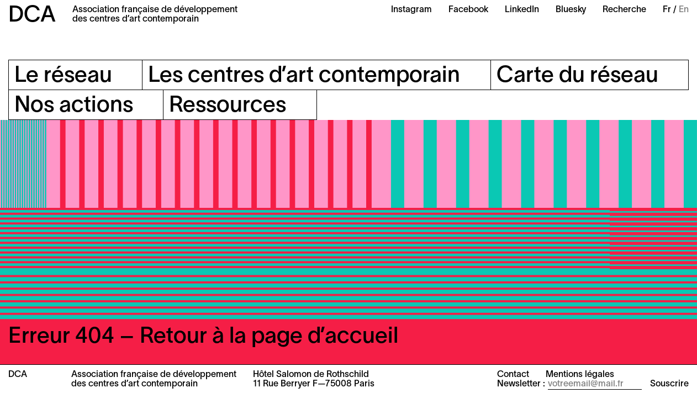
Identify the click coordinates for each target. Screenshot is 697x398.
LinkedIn (522, 10)
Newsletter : (521, 384)
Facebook (468, 10)
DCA (32, 16)
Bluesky (571, 10)
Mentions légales (580, 375)
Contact (513, 375)
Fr (667, 10)
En (684, 10)
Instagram (411, 10)
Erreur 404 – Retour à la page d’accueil (203, 337)
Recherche (624, 10)
